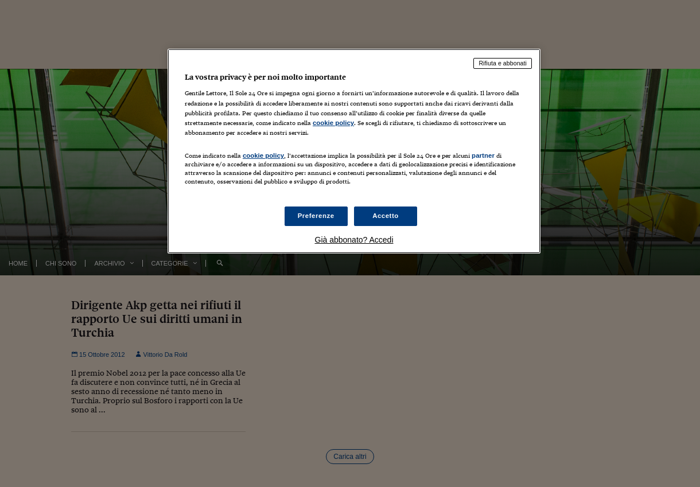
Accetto (385, 215)
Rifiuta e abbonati (503, 63)
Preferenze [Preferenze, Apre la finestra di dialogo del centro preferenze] (316, 215)
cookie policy (333, 122)
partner (483, 155)
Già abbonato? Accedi (354, 239)
